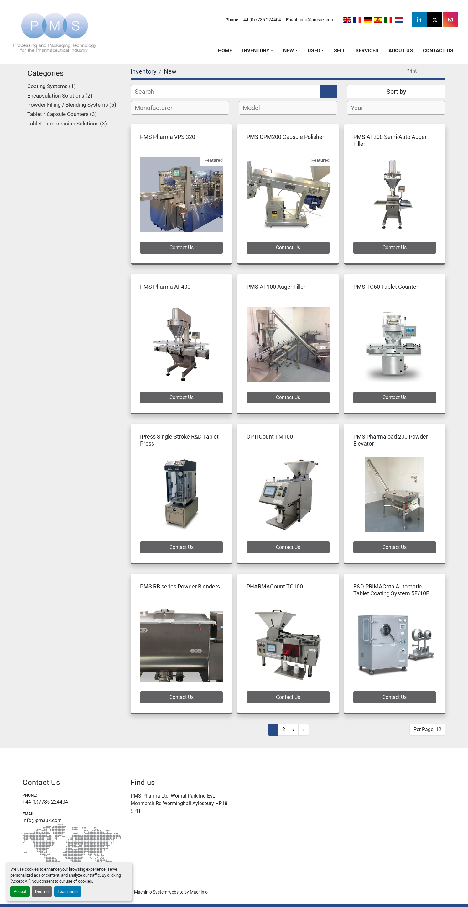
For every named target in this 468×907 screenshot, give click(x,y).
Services (367, 51)
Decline (42, 891)
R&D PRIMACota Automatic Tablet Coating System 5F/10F (391, 590)
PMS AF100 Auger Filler (276, 286)
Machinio (199, 891)
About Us (400, 51)
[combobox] (180, 108)
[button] (257, 51)
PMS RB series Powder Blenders (180, 586)
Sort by (396, 91)
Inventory (255, 51)
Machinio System (150, 891)
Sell (340, 51)
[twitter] (434, 19)
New (288, 51)
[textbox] (157, 108)
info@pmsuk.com (317, 19)
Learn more (68, 891)
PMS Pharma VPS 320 (167, 137)
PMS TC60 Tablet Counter (385, 286)
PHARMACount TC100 (275, 586)
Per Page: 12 (427, 729)
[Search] (225, 91)
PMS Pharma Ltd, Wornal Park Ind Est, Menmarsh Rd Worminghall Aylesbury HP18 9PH (179, 803)
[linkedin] (419, 19)
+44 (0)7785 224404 (261, 19)
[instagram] (450, 19)
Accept (20, 891)
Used (314, 51)
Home (225, 51)
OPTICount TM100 (270, 436)
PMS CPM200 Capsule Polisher (285, 137)
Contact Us (438, 51)
